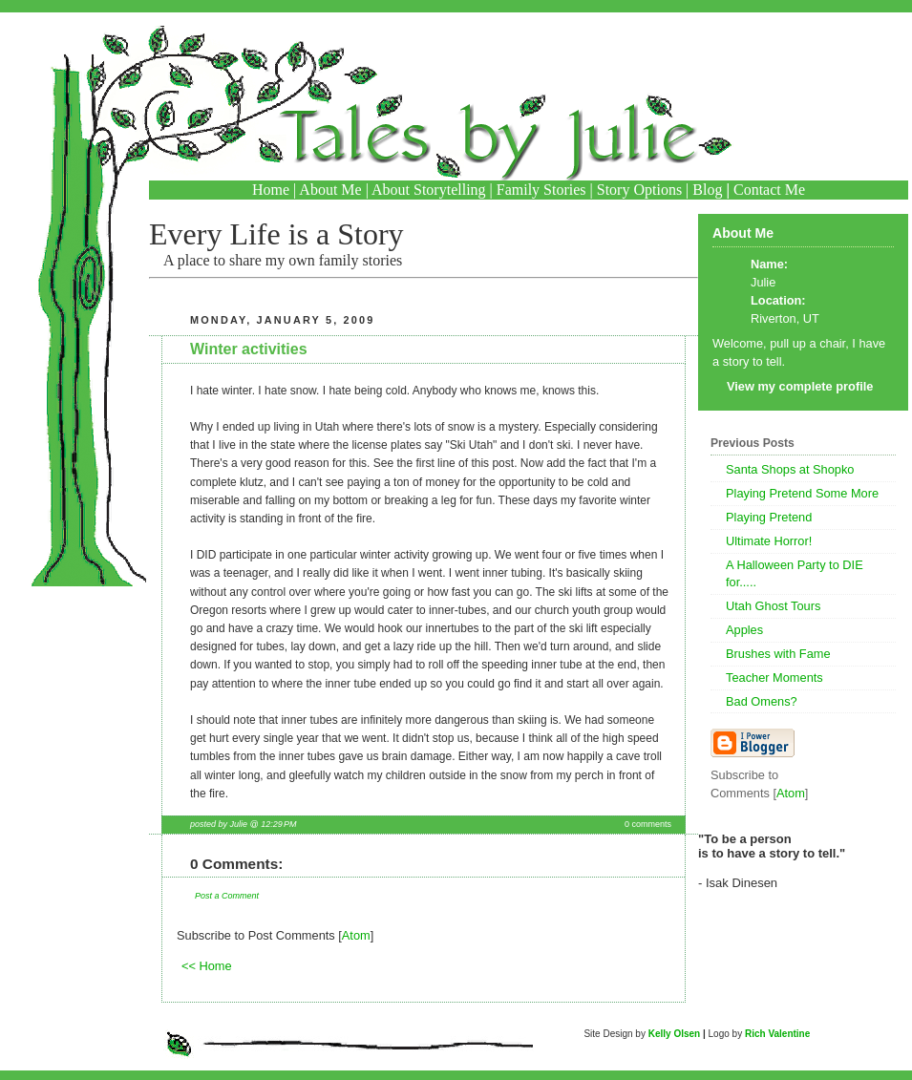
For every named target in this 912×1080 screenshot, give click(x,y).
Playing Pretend (769, 517)
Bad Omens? (761, 701)
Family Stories (541, 189)
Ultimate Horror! (769, 541)
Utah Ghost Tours (773, 606)
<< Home (206, 966)
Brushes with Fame (778, 653)
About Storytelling (428, 189)
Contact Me (769, 189)
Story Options (639, 189)
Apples (744, 630)
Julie (763, 282)
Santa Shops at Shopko (790, 469)
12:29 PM (278, 824)
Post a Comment (227, 895)
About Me (330, 189)
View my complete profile (800, 386)
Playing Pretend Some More (802, 493)
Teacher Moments (774, 677)
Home (270, 189)
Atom (356, 935)
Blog (707, 189)
